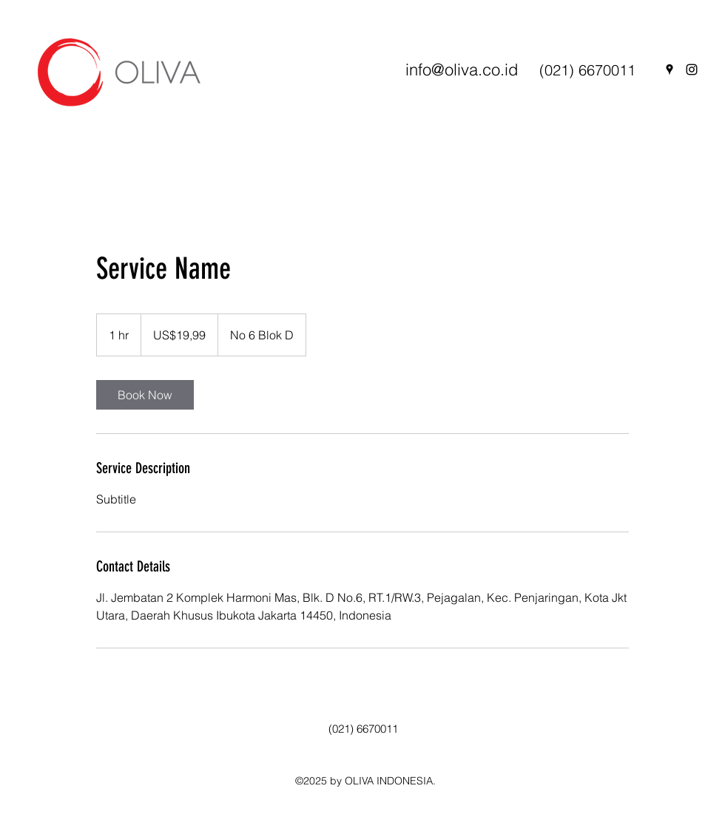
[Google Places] (669, 69)
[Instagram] (691, 69)
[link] (145, 395)
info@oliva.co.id (461, 69)
